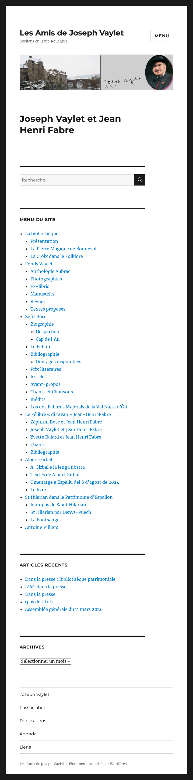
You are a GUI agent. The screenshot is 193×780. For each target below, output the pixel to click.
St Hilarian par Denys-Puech (60, 512)
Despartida (47, 331)
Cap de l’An (48, 339)
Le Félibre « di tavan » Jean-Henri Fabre (68, 414)
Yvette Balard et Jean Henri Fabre (65, 437)
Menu (162, 35)
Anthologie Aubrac (50, 271)
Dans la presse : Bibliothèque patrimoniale (70, 579)
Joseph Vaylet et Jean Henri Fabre (66, 429)
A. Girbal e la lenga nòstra (57, 467)
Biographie (42, 324)
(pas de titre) (39, 601)
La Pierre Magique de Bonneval (63, 248)
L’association (33, 707)
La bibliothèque (41, 233)
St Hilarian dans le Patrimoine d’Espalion (69, 497)
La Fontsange (44, 519)
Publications (33, 720)
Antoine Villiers (41, 527)
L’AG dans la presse (45, 586)
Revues (37, 301)
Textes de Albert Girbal (54, 474)
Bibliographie (44, 354)
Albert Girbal (38, 459)
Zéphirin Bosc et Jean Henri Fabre (66, 422)
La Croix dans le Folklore (56, 256)
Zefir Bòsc (35, 316)
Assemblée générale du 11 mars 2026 (64, 609)
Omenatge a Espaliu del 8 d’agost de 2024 (74, 482)
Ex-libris (39, 286)
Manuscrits (42, 294)
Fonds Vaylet (39, 263)
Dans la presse (40, 594)
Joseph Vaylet (35, 694)
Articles (38, 376)
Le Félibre (40, 346)
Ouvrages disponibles (58, 361)
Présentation (44, 241)
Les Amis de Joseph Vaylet (72, 32)
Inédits (37, 399)
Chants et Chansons (51, 391)
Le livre (38, 489)
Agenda (28, 733)
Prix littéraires (45, 369)
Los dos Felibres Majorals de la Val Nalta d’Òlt (79, 406)
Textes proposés (47, 309)
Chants (37, 444)
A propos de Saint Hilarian (58, 504)
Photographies (46, 279)
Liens (25, 747)
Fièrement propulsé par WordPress (99, 764)
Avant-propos (45, 384)
